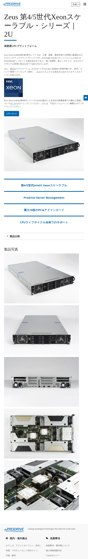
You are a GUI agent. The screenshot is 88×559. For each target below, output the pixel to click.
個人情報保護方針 (54, 550)
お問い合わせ (11, 114)
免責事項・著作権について (58, 545)
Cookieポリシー (53, 555)
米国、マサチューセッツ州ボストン (22, 550)
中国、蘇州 (11, 555)
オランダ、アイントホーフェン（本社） (24, 545)
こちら (15, 103)
